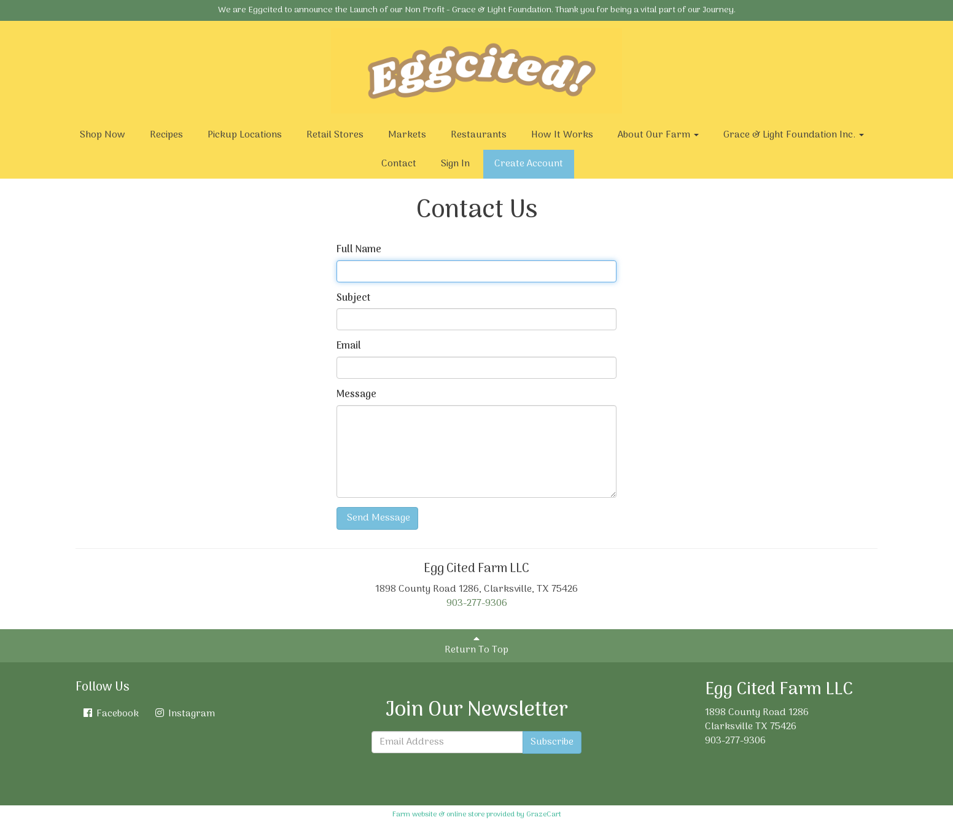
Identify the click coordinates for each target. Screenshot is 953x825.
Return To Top (476, 645)
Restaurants (479, 135)
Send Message (377, 518)
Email (348, 346)
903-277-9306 (476, 603)
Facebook (110, 714)
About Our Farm (658, 135)
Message (356, 395)
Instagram (184, 714)
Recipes (166, 135)
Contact (398, 164)
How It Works (562, 135)
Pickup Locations (245, 135)
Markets (407, 135)
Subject (353, 299)
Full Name (358, 250)
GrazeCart (543, 814)
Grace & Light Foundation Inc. (793, 135)
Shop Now (102, 135)
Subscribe (552, 742)
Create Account (528, 164)
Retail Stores (335, 135)
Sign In (455, 164)
